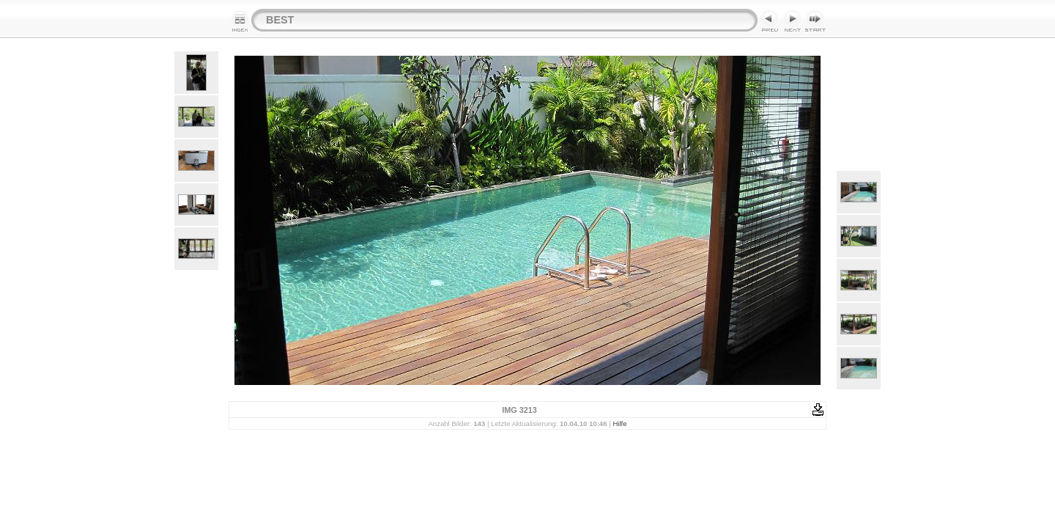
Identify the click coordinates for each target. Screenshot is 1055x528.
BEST (280, 20)
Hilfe (619, 423)
